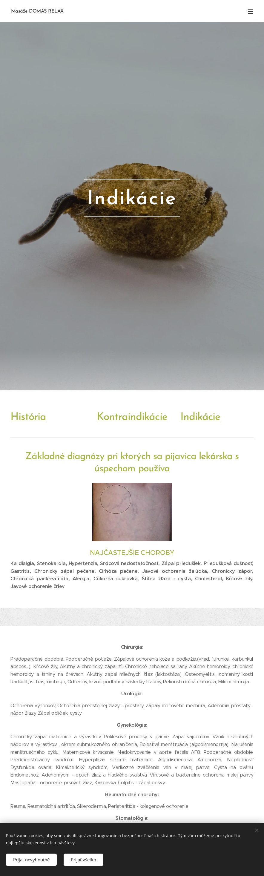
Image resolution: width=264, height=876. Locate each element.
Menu (250, 11)
